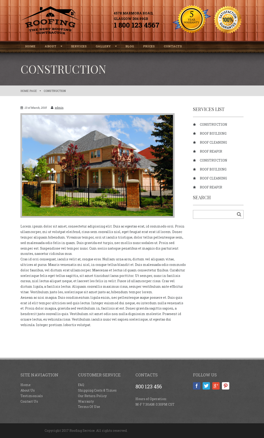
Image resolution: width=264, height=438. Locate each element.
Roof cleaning (213, 142)
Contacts (173, 46)
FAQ (81, 385)
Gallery (103, 46)
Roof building (213, 133)
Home (30, 46)
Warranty (86, 401)
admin (59, 107)
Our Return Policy (92, 396)
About (50, 46)
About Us (27, 390)
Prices (149, 46)
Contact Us (29, 401)
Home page (28, 91)
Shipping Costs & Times (97, 390)
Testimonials (31, 396)
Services (78, 46)
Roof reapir (211, 151)
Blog (129, 46)
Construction (55, 91)
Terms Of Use (89, 406)
